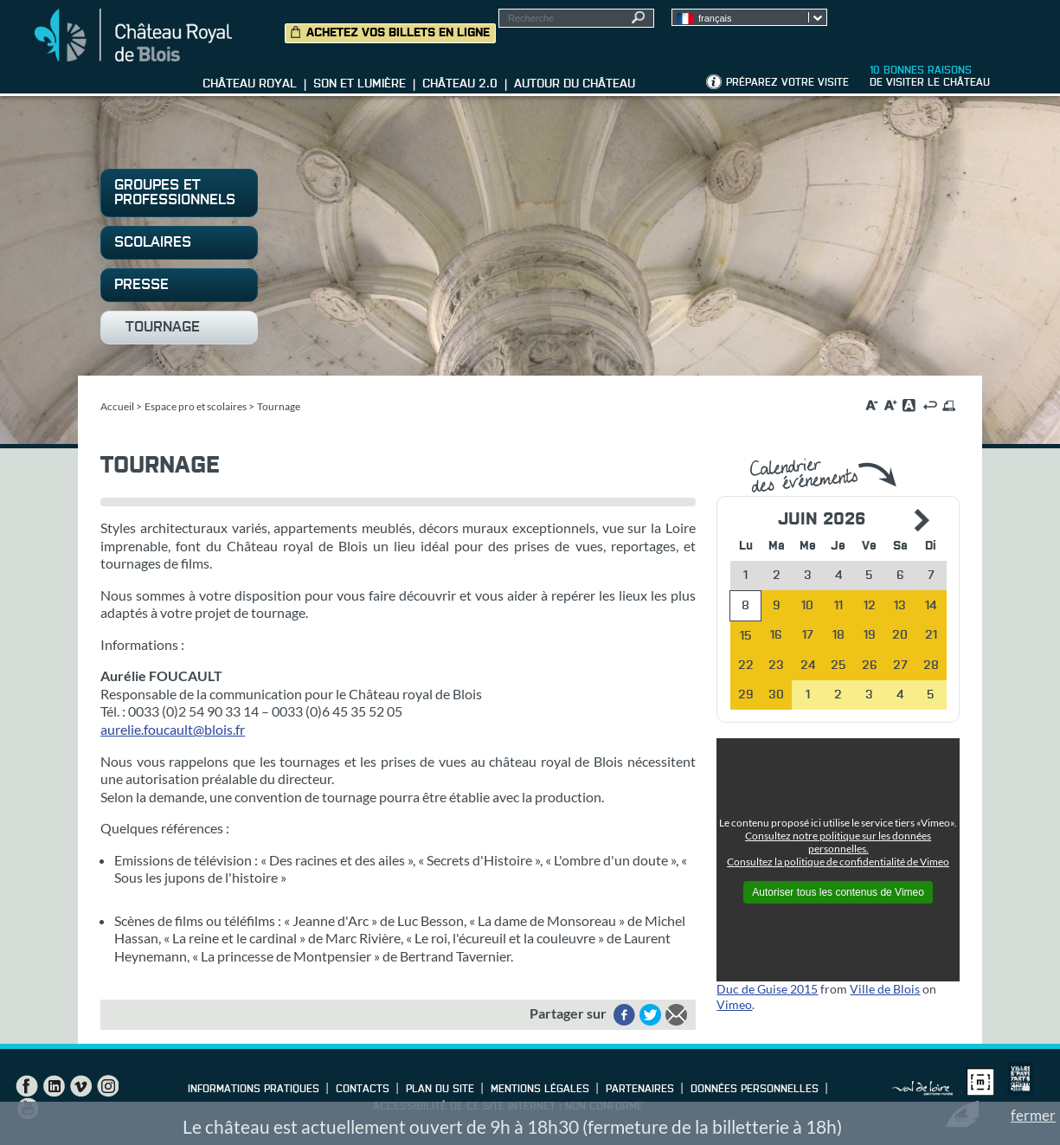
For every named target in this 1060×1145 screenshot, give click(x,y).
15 (746, 636)
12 (870, 606)
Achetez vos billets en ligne (398, 33)
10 (807, 606)
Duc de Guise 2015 (767, 988)
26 (869, 665)
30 (776, 695)
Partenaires (640, 1089)
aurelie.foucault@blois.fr (172, 729)
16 (776, 635)
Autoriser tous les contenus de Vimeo (838, 892)
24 (807, 665)
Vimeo (734, 1004)
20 (900, 635)
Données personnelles (755, 1089)
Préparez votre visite (787, 83)
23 (776, 665)
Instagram (107, 1086)
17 (807, 635)
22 (746, 665)
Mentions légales (540, 1089)
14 (930, 606)
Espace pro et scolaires (196, 406)
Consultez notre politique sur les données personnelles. (838, 842)
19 (870, 635)
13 (900, 606)
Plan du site (440, 1089)
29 (746, 695)
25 (838, 665)
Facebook (27, 1086)
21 (931, 635)
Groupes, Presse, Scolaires (950, 27)
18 (838, 635)
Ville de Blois (885, 988)
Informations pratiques (253, 1089)
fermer (1033, 1115)
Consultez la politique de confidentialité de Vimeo (838, 861)
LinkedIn (53, 1086)
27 (900, 665)
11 (838, 606)
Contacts (362, 1089)
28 (931, 665)
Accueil (117, 406)
